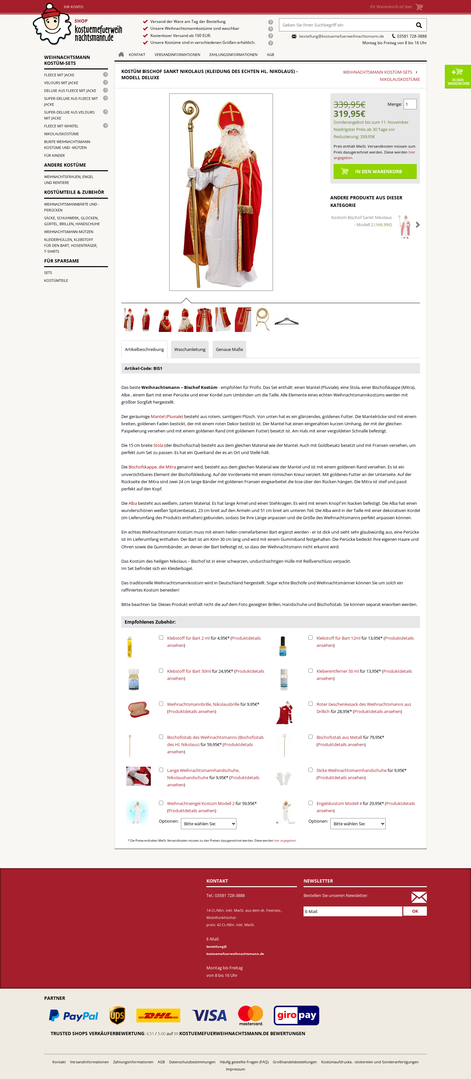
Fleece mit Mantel (61, 125)
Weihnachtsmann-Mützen (68, 231)
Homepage (119, 54)
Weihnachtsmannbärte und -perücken (71, 207)
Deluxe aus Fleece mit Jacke (70, 90)
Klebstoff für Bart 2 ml (188, 638)
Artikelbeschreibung (144, 349)
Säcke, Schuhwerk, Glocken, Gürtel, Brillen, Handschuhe (72, 220)
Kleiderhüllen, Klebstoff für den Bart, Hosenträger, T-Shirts (70, 245)
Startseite (79, 24)
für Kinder (54, 155)
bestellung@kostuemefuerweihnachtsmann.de (341, 36)
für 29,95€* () (366, 807)
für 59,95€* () (215, 744)
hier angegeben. (285, 840)
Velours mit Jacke (61, 82)
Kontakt (137, 54)
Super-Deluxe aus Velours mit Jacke (69, 115)
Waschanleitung (189, 349)
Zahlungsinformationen (233, 54)
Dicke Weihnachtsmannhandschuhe (352, 770)
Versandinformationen (177, 54)
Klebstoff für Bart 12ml (338, 638)
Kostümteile (56, 280)
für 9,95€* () (213, 707)
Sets (48, 272)
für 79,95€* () (350, 740)
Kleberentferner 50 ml (338, 671)
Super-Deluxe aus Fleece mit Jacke (71, 101)
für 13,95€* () (365, 641)
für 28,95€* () (364, 707)
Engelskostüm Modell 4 (339, 803)
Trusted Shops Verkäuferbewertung (97, 1033)
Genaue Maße (229, 349)
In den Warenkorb (459, 81)
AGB (270, 54)
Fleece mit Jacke (59, 74)
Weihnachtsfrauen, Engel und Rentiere (69, 179)
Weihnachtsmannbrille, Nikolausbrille (203, 704)
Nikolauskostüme (61, 133)
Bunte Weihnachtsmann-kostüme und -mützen (67, 144)
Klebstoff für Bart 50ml (189, 671)
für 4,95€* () (214, 641)
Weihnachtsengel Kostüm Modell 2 (201, 803)
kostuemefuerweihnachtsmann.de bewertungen (242, 1033)
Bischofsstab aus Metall (339, 737)
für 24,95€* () (215, 674)
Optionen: (169, 821)
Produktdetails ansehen (191, 711)
